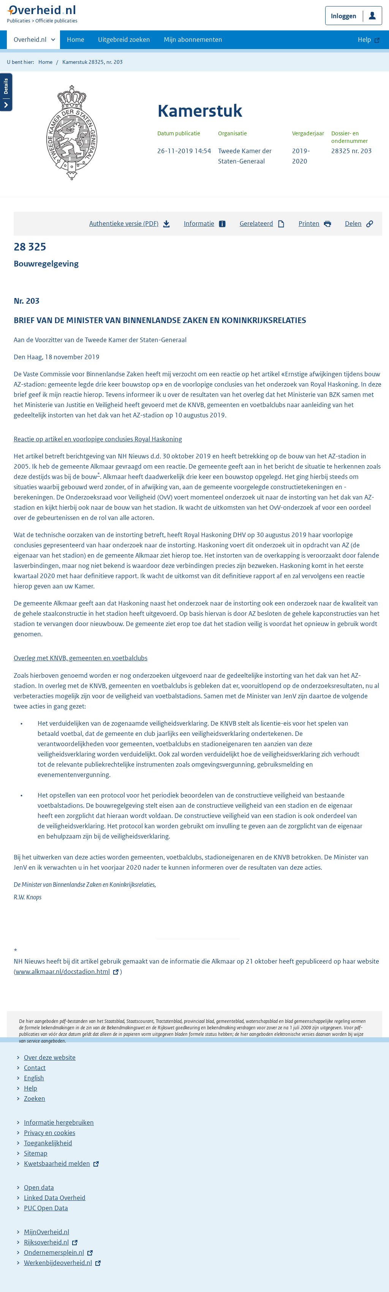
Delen (359, 223)
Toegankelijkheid (48, 1143)
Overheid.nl (30, 42)
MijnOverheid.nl (46, 1232)
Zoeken (34, 1098)
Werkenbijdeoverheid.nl (58, 1263)
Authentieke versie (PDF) (130, 225)
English (34, 1078)
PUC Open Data (46, 1208)
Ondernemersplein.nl (54, 1252)
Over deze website (50, 1057)
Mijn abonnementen (193, 39)
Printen (315, 223)
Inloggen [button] (343, 16)
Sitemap (35, 1153)
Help (30, 1088)
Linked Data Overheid (54, 1198)
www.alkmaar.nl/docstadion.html (63, 971)
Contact (35, 1068)
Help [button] (364, 39)
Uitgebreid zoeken (124, 39)
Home (75, 39)
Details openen (6, 92)
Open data (39, 1187)
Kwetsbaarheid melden (57, 1163)
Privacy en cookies (49, 1133)
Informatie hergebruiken (59, 1122)
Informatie (205, 223)
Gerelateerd (262, 223)
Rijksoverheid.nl (46, 1242)
